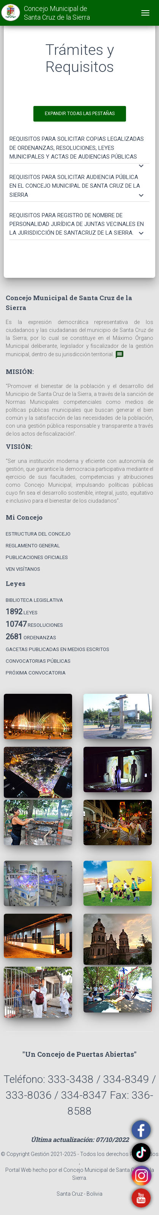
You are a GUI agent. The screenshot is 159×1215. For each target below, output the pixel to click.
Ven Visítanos (23, 569)
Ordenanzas (31, 636)
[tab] (79, 144)
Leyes (22, 611)
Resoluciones (34, 624)
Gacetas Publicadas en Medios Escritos (57, 649)
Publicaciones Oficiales (37, 557)
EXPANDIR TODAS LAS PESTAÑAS (80, 113)
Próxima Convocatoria (36, 673)
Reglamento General (33, 545)
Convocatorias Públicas (38, 661)
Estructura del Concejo (38, 534)
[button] (77, 148)
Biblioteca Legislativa (34, 600)
